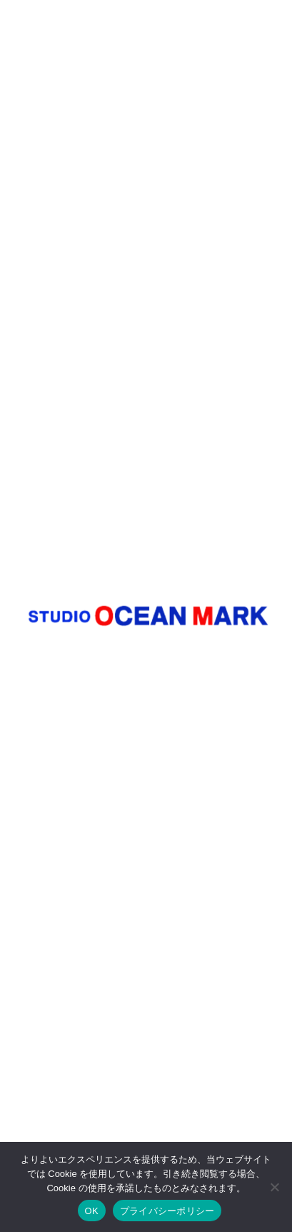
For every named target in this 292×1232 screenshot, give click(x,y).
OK (92, 1211)
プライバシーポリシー (167, 1211)
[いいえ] (274, 1187)
